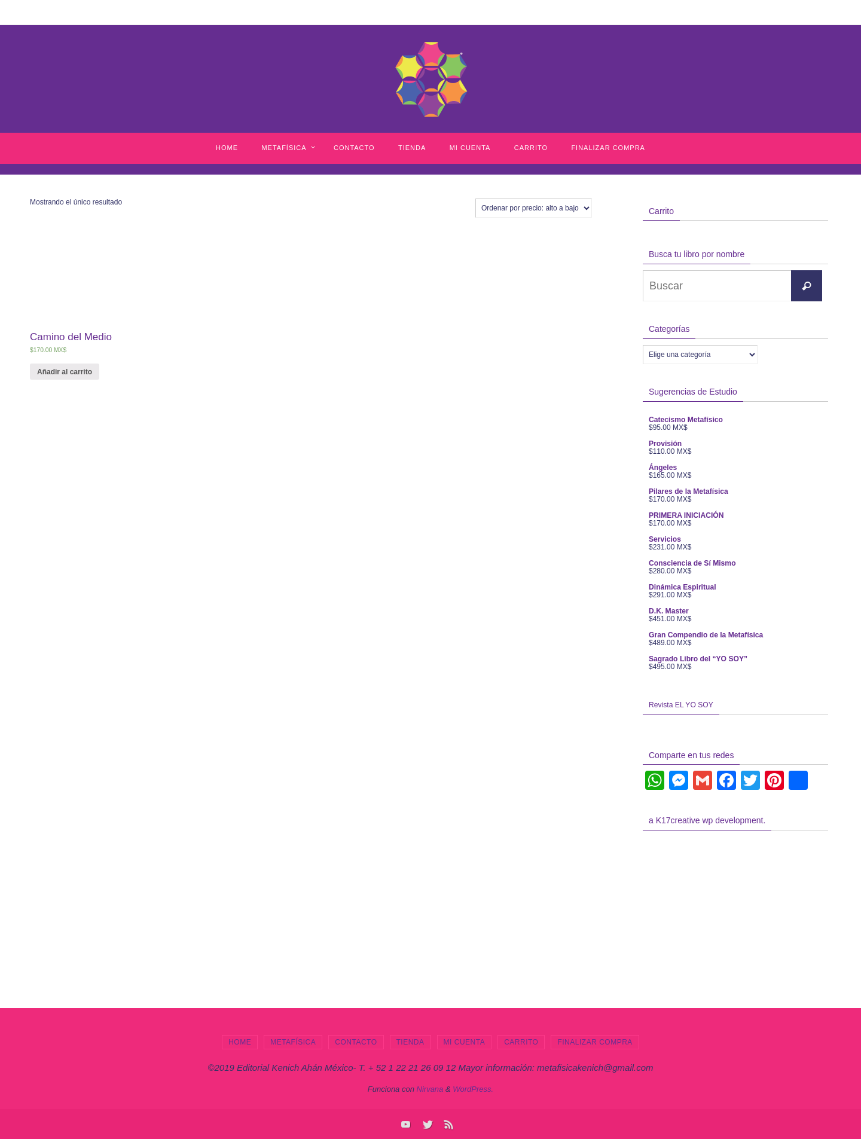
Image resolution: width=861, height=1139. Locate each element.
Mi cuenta (465, 1042)
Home (239, 1042)
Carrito (521, 1042)
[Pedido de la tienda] (533, 208)
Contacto (356, 1042)
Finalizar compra (594, 1042)
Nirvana (430, 1089)
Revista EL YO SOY (681, 705)
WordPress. (473, 1089)
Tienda (410, 1042)
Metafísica (293, 1042)
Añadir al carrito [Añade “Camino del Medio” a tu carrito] (64, 372)
